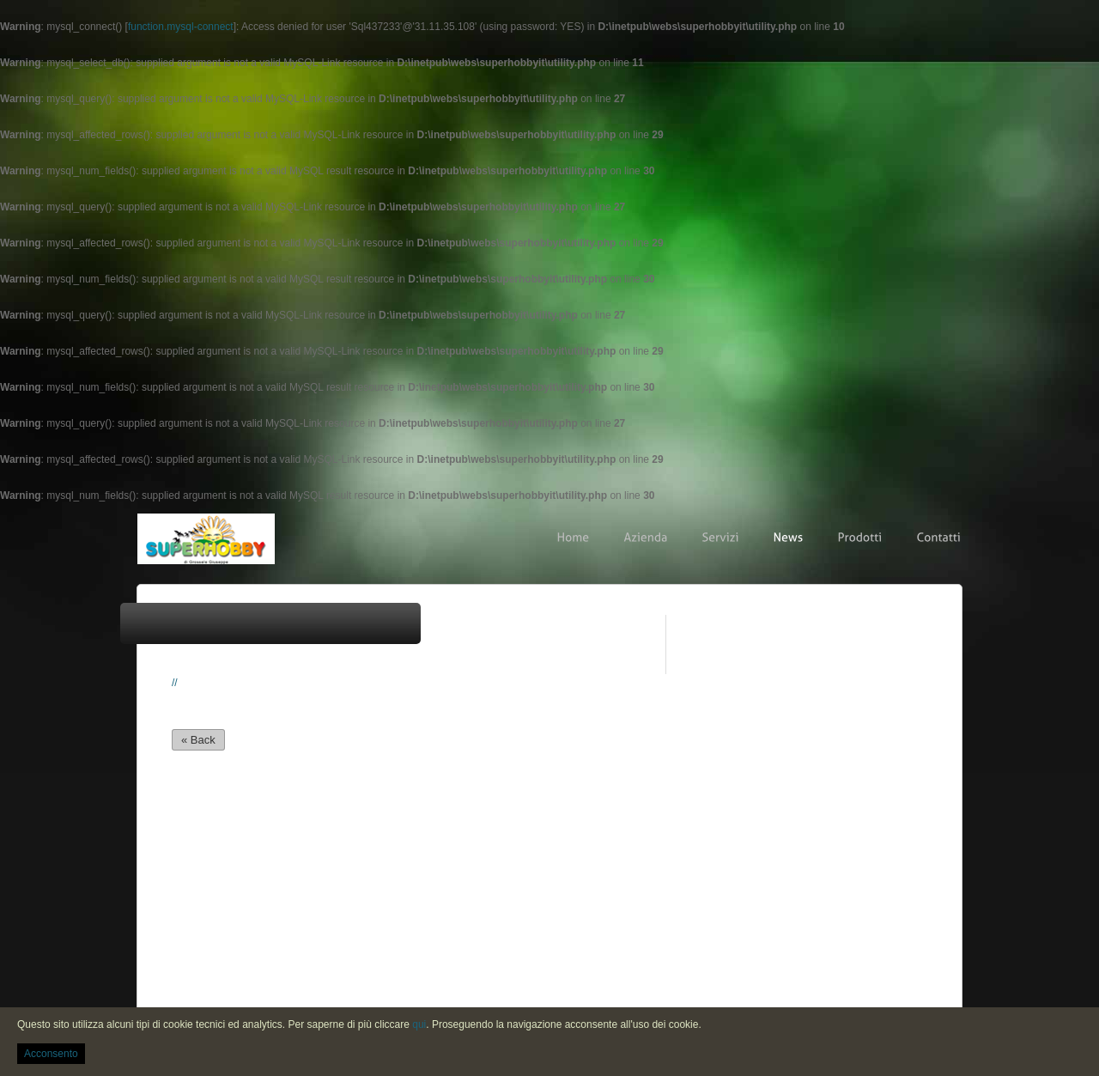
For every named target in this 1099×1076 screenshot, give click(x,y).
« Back (198, 739)
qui (419, 1024)
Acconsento (51, 1054)
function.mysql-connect (181, 27)
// (175, 683)
